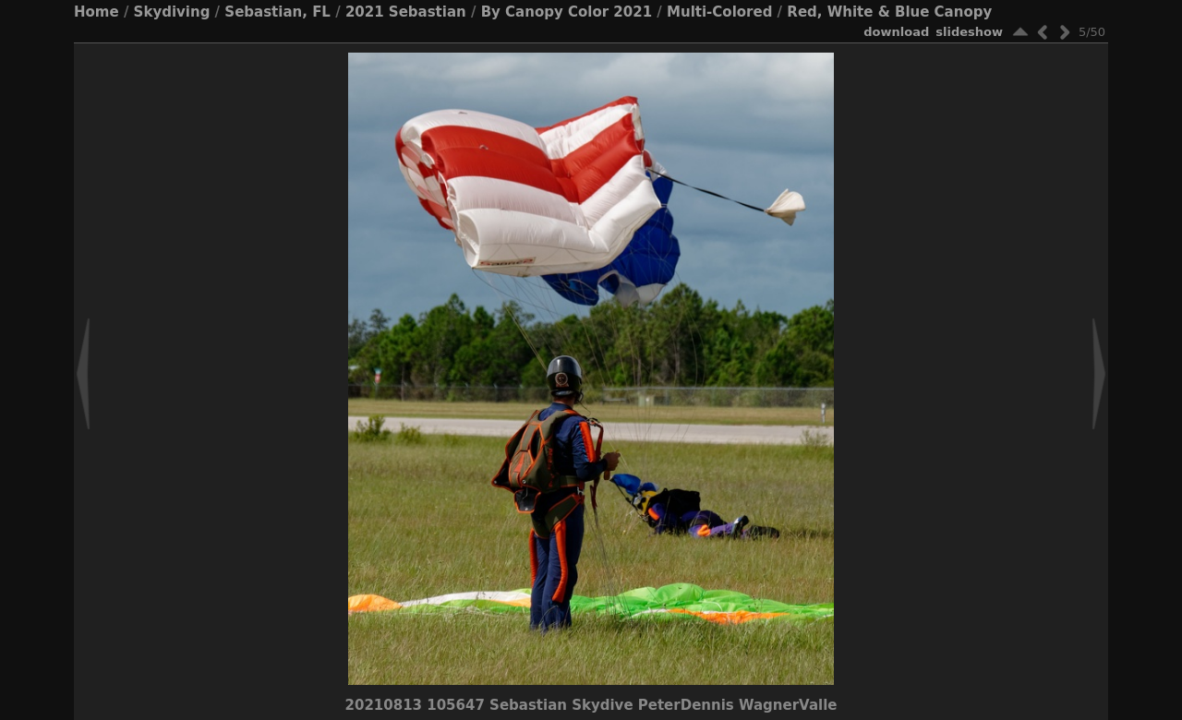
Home (96, 12)
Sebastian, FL (277, 12)
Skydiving (172, 12)
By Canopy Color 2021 (566, 12)
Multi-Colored (719, 12)
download (896, 32)
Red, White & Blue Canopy (889, 12)
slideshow (969, 32)
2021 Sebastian (405, 12)
